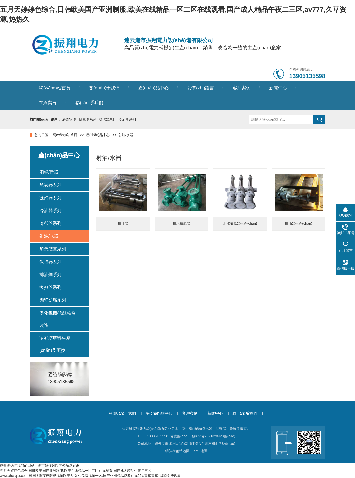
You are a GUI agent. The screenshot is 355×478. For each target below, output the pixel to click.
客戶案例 (241, 87)
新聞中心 (278, 87)
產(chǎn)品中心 (153, 87)
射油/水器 (125, 135)
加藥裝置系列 (52, 249)
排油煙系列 (50, 274)
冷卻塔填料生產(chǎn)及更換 (55, 344)
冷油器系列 (127, 119)
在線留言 (48, 102)
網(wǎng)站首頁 (54, 87)
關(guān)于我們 (104, 87)
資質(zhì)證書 (200, 87)
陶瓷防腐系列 (52, 300)
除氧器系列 (87, 119)
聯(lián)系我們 (89, 102)
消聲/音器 (69, 119)
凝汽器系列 (107, 119)
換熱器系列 (50, 287)
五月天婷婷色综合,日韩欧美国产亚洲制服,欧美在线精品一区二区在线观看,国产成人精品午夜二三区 (75, 471)
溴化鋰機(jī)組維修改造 (57, 319)
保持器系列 (50, 261)
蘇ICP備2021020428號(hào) (213, 436)
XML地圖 (200, 451)
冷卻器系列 (50, 223)
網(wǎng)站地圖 (177, 451)
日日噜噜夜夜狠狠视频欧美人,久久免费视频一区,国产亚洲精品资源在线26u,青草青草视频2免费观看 (105, 476)
